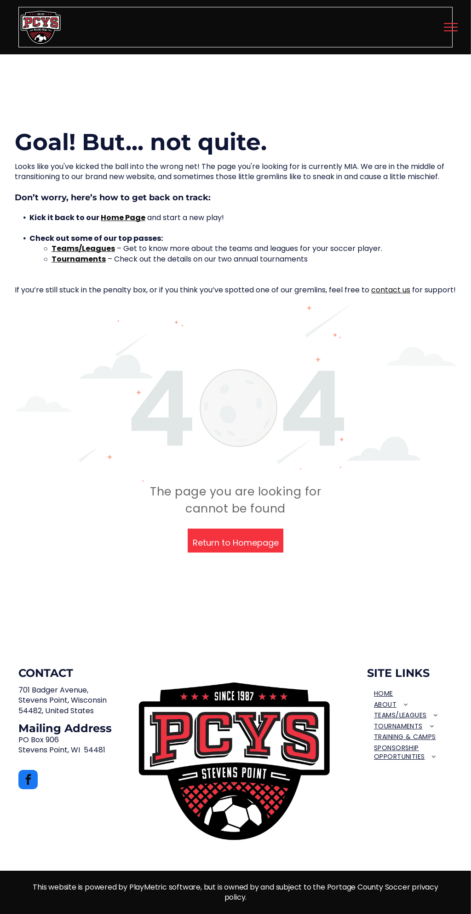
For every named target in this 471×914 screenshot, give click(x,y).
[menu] (451, 27)
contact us (390, 290)
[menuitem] (410, 693)
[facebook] (28, 781)
